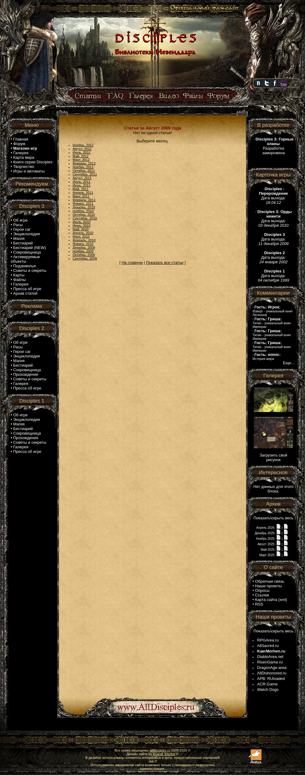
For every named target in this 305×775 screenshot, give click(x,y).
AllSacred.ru (268, 645)
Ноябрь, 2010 (83, 211)
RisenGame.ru (270, 662)
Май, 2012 (80, 156)
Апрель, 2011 (83, 192)
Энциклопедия (26, 234)
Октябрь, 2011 (84, 170)
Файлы (19, 279)
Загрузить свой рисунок (273, 457)
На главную (132, 262)
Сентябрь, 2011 (85, 174)
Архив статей (25, 293)
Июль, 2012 (82, 152)
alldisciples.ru (160, 750)
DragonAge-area (271, 667)
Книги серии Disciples (32, 162)
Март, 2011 (81, 196)
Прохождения (25, 437)
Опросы (262, 590)
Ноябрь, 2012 (83, 145)
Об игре (20, 220)
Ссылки (262, 595)
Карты (18, 275)
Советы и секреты (29, 270)
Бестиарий (23, 243)
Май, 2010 (80, 229)
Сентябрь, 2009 (85, 258)
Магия (18, 238)
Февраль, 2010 (84, 240)
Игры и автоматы (29, 171)
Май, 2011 (80, 189)
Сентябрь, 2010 (85, 218)
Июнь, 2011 (82, 185)
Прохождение (25, 374)
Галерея (20, 153)
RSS (259, 604)
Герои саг (21, 229)
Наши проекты (268, 586)
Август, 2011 (82, 178)
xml (283, 599)
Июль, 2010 (82, 222)
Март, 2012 (81, 160)
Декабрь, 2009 (84, 247)
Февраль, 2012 (84, 163)
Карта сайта (266, 599)
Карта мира (23, 157)
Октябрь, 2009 (84, 255)
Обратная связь (269, 581)
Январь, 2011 (83, 203)
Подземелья (24, 266)
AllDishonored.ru (271, 673)
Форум (19, 143)
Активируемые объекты (25, 259)
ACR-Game (267, 684)
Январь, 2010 (83, 244)
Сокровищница (27, 252)
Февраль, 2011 (84, 200)
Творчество (23, 166)
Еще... (288, 363)
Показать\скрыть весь (273, 518)
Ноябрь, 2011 (83, 167)
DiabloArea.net (270, 656)
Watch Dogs (267, 689)
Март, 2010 (81, 236)
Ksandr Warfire (164, 754)
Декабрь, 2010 (84, 207)
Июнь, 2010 (82, 225)
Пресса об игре (27, 288)
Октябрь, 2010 (84, 214)
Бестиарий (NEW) (29, 247)
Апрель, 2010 (83, 233)
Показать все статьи (164, 262)
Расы (18, 224)
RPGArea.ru (268, 640)
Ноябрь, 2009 (83, 251)
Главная (20, 139)
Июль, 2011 (82, 181)
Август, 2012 (82, 149)
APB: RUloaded (271, 678)
